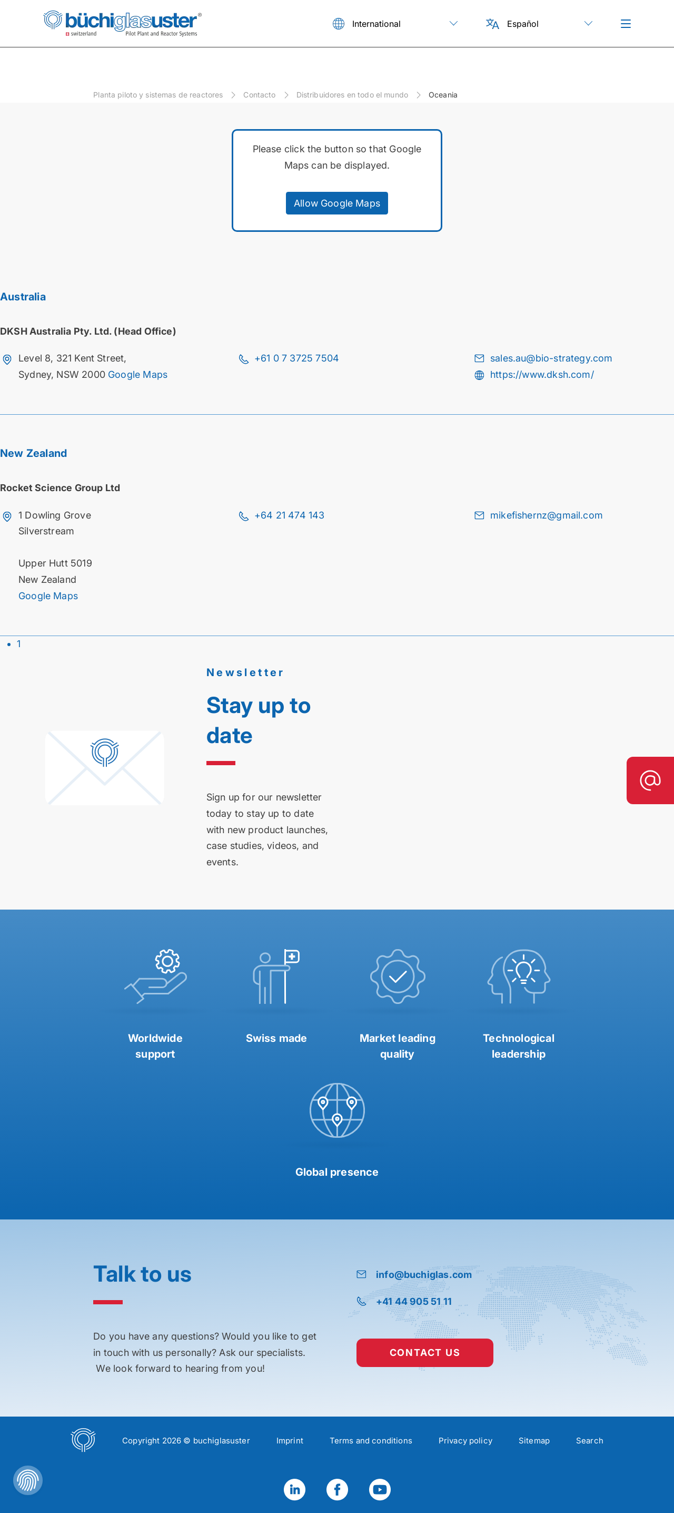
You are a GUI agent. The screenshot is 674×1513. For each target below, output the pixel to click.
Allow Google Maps (337, 203)
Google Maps (137, 374)
